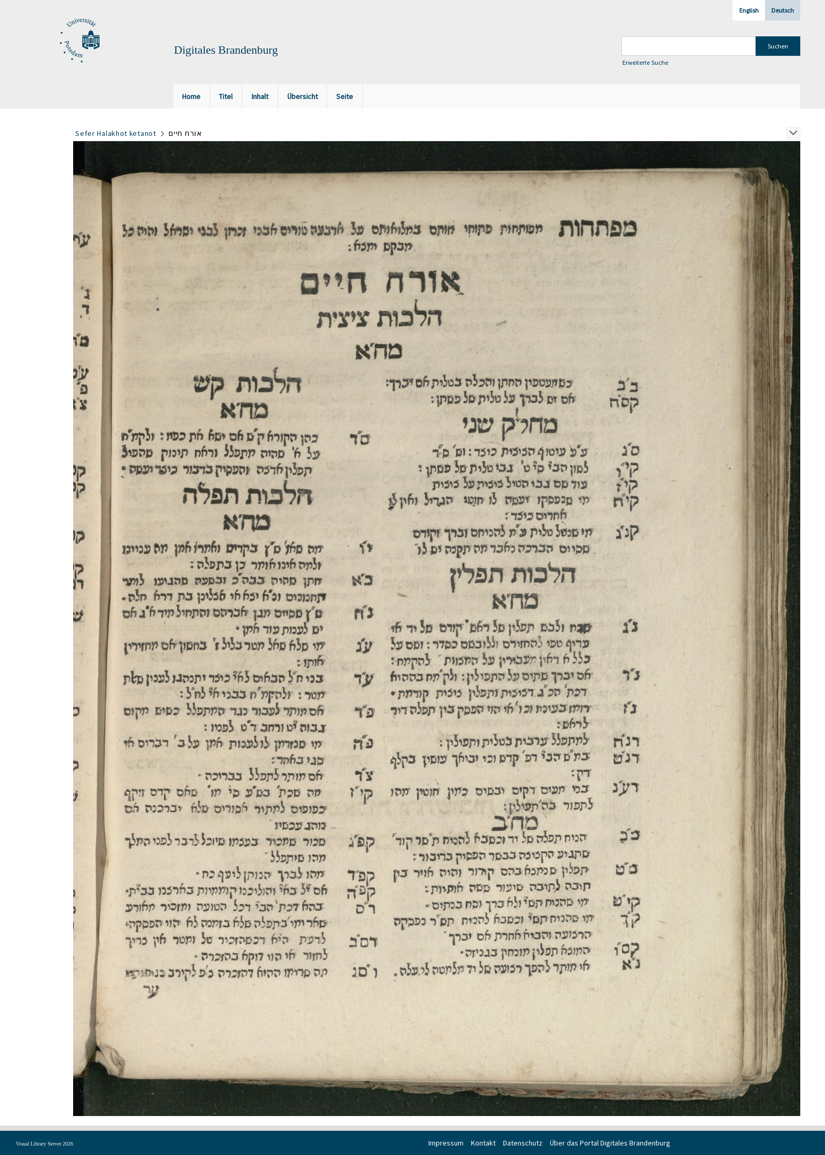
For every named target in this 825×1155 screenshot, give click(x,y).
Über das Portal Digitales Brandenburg (610, 1143)
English (749, 10)
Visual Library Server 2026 (44, 1144)
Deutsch (782, 10)
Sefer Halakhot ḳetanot (115, 133)
